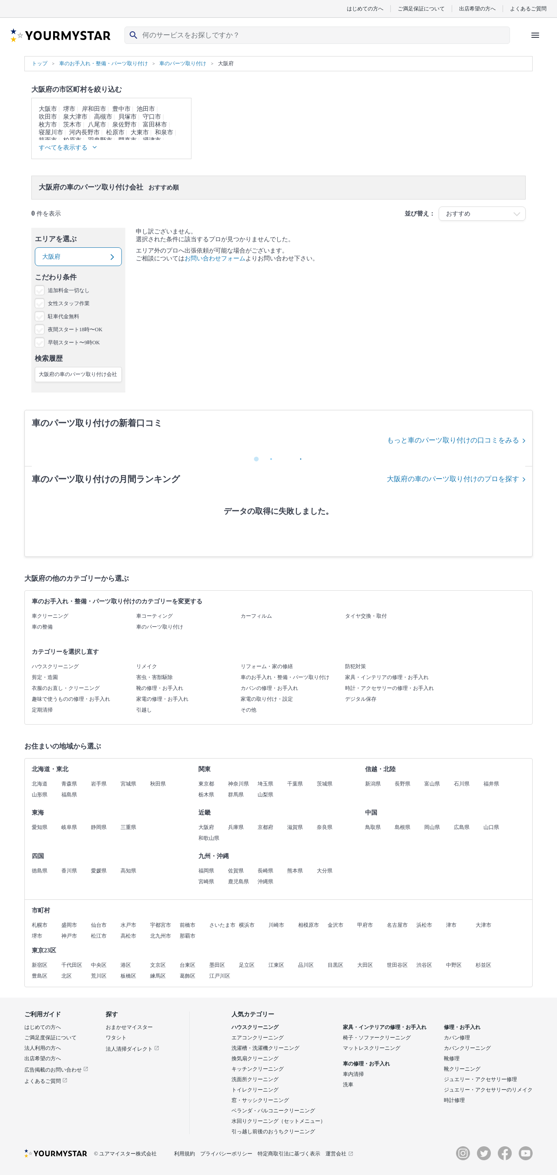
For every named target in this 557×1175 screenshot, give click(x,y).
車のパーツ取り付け (159, 627)
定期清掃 (42, 710)
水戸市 (128, 925)
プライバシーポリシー (226, 1153)
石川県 (462, 784)
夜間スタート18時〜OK (75, 329)
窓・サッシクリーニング (260, 1100)
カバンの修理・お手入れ (269, 688)
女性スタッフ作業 (69, 303)
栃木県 (206, 795)
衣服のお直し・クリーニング (66, 688)
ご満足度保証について (50, 1038)
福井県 (491, 784)
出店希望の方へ (477, 8)
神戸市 (69, 936)
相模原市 (308, 925)
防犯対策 (355, 666)
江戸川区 (219, 976)
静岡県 (99, 827)
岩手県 (99, 784)
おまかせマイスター (129, 1027)
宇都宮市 (160, 925)
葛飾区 (187, 976)
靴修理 (452, 1058)
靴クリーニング (462, 1069)
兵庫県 (236, 827)
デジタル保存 (360, 699)
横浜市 (247, 925)
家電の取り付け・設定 (267, 699)
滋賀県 (295, 827)
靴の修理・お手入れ (159, 688)
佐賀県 (236, 871)
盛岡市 (69, 925)
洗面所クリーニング (255, 1079)
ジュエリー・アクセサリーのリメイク (488, 1090)
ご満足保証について (421, 8)
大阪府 (206, 827)
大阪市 (48, 109)
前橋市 (187, 925)
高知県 (128, 871)
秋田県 (158, 784)
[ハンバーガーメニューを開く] (535, 35)
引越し (144, 710)
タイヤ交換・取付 (366, 616)
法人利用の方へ (42, 1048)
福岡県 (206, 871)
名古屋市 (397, 925)
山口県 (491, 827)
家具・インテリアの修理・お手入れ (387, 677)
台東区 (187, 965)
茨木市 (72, 124)
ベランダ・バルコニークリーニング (273, 1111)
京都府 (265, 827)
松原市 (115, 132)
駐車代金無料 (63, 316)
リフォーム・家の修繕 (267, 666)
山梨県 (265, 795)
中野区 (454, 965)
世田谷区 (397, 965)
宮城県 (128, 784)
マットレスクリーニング (371, 1048)
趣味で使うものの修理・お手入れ (71, 699)
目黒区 (335, 965)
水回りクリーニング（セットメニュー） (278, 1121)
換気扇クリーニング (255, 1058)
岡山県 (432, 827)
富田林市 (155, 124)
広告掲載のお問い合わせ (56, 1070)
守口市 (152, 116)
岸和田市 (94, 109)
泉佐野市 (124, 124)
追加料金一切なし (69, 290)
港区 (126, 965)
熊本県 (295, 871)
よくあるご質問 (528, 8)
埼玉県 (265, 784)
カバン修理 (457, 1038)
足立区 (247, 965)
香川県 (69, 871)
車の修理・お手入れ (366, 1064)
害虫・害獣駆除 (154, 677)
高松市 (128, 936)
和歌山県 (208, 838)
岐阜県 (69, 827)
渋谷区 (424, 965)
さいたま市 (222, 925)
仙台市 (99, 925)
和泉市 (164, 132)
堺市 (69, 109)
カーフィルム (256, 616)
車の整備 (42, 627)
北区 (66, 976)
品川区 (306, 965)
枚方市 (48, 124)
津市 (451, 925)
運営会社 (339, 1153)
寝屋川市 (51, 132)
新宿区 (39, 965)
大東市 (140, 132)
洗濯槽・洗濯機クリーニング (265, 1048)
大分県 (324, 871)
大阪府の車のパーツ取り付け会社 (78, 374)
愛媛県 (99, 871)
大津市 (483, 925)
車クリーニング (50, 616)
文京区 (158, 965)
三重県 (128, 827)
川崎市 (276, 925)
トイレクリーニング (255, 1090)
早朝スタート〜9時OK (74, 343)
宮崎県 (206, 882)
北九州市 (160, 936)
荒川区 (99, 976)
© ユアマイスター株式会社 (125, 1153)
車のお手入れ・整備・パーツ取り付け (285, 677)
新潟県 (373, 784)
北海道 (39, 784)
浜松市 (424, 925)
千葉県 (295, 784)
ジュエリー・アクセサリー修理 (480, 1079)
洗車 (348, 1085)
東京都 (206, 784)
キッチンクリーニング (258, 1069)
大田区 (365, 965)
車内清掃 (353, 1074)
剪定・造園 (45, 677)
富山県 (432, 784)
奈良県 (324, 827)
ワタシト (116, 1038)
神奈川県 (238, 784)
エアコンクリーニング (258, 1038)
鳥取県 (373, 827)
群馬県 (236, 795)
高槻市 (103, 116)
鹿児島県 (238, 882)
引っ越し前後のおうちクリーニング (273, 1131)
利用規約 (184, 1153)
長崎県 (265, 871)
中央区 (99, 965)
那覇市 (187, 936)
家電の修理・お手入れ (162, 699)
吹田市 (48, 116)
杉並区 (483, 965)
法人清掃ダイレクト (132, 1049)
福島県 (69, 795)
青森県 (69, 784)
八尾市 (97, 124)
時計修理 (454, 1100)
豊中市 (121, 109)
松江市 (99, 936)
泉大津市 (75, 116)
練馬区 (158, 976)
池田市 (146, 109)
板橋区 (128, 976)
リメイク (146, 666)
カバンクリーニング (467, 1048)
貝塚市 (127, 116)
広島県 (462, 827)
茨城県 (324, 784)
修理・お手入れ (462, 1027)
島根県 (402, 827)
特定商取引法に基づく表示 (289, 1153)
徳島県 (39, 871)
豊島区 (39, 976)
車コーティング (154, 616)
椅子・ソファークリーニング (377, 1038)
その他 (248, 710)
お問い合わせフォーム (215, 258)
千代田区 (71, 965)
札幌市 (39, 925)
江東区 (276, 965)
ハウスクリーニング (55, 666)
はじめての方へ (365, 8)
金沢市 (335, 925)
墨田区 (217, 965)
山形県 (39, 795)
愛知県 (39, 827)
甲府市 (365, 925)
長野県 (402, 784)
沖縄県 (265, 882)
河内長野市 (84, 132)
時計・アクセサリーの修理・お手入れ (389, 688)
